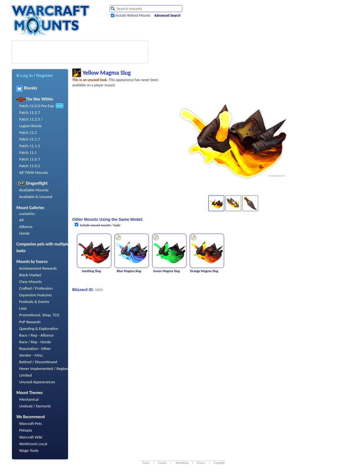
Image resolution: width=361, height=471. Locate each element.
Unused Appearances (37, 381)
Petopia (25, 430)
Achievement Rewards (38, 268)
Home (145, 463)
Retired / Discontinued (38, 361)
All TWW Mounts (33, 172)
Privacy (201, 463)
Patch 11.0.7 (29, 159)
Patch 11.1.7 (29, 139)
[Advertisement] (80, 52)
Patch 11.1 (28, 152)
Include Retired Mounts (133, 15)
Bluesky (26, 88)
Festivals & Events (34, 301)
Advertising (182, 463)
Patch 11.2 (28, 132)
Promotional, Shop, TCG (39, 314)
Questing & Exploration (38, 328)
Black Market (30, 274)
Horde (24, 233)
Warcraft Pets (30, 423)
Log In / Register (34, 75)
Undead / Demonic (35, 406)
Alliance (25, 226)
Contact (162, 463)
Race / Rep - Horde (35, 341)
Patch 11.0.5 (29, 165)
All (21, 219)
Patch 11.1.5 (29, 145)
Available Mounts (34, 189)
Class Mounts (30, 281)
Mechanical (29, 399)
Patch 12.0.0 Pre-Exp (36, 105)
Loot (23, 308)
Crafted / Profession (36, 288)
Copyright (219, 463)
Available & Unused (35, 196)
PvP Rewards (30, 321)
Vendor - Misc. (31, 355)
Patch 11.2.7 (29, 112)
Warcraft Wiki (30, 437)
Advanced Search (167, 15)
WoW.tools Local (33, 443)
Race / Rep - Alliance (36, 335)
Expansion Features (35, 294)
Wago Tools (29, 450)
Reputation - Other (35, 348)
